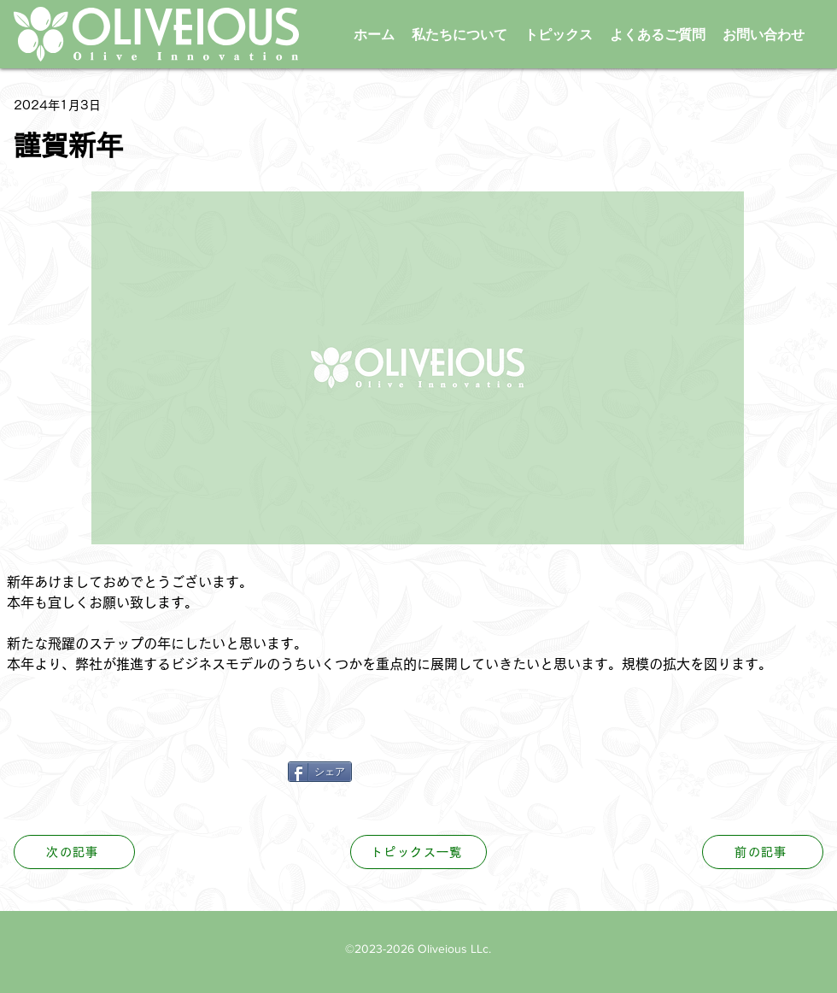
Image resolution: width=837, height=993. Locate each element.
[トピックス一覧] (418, 852)
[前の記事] (762, 852)
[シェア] (320, 771)
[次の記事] (74, 852)
